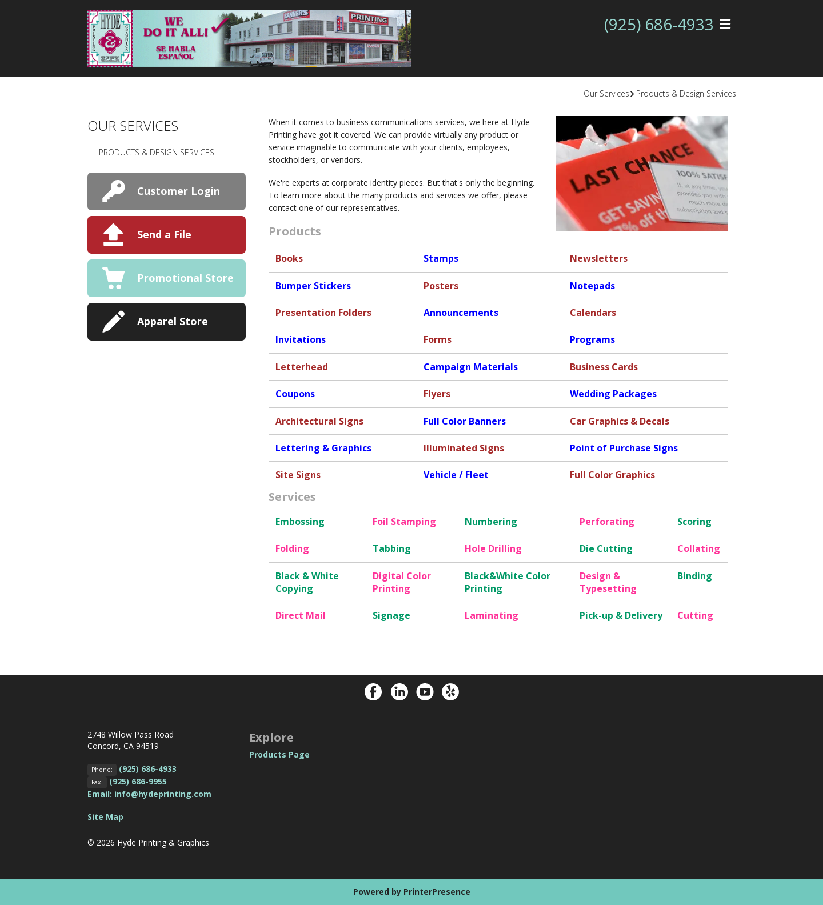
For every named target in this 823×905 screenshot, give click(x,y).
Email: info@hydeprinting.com (149, 793)
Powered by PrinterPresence (411, 891)
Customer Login (178, 191)
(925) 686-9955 (138, 781)
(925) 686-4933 (659, 24)
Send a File (164, 234)
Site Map (105, 816)
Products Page (279, 754)
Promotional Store (185, 278)
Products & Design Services (686, 93)
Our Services (606, 93)
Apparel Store (172, 321)
